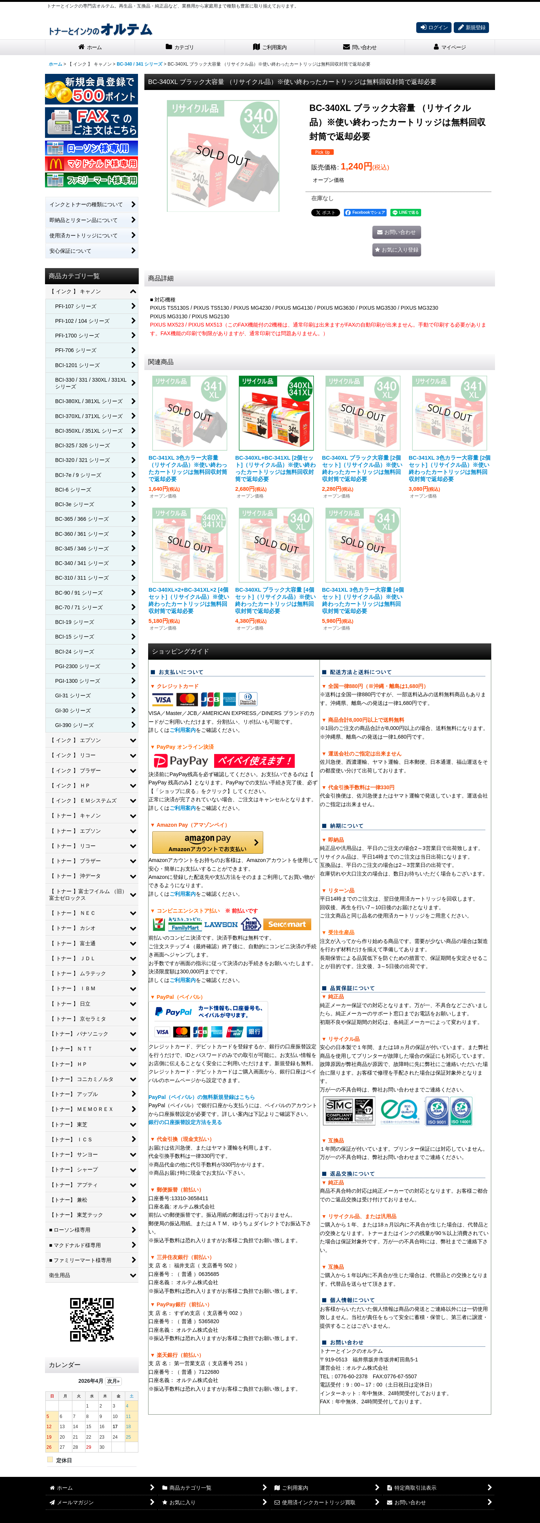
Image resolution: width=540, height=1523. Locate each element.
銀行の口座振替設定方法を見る (185, 1122)
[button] (396, 249)
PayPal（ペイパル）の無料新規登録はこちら (201, 1097)
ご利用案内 (183, 730)
